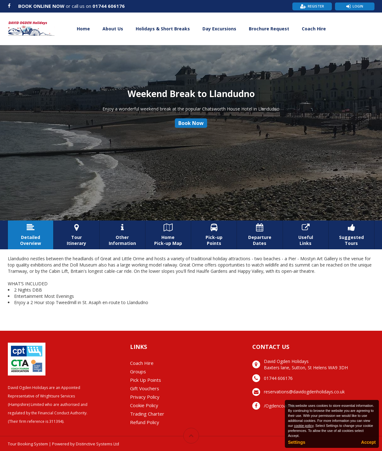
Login (358, 6)
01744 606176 (108, 6)
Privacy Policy (145, 397)
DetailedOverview (30, 235)
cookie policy (303, 426)
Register (316, 6)
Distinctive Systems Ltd (97, 444)
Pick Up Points (145, 380)
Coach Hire (314, 29)
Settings (296, 442)
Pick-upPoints (214, 235)
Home (83, 29)
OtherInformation (122, 235)
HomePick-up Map (168, 235)
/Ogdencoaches (280, 406)
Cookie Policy (144, 405)
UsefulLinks (305, 235)
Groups (138, 371)
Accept (368, 442)
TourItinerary (76, 235)
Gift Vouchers (144, 388)
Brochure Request (269, 29)
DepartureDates (259, 235)
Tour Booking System (28, 444)
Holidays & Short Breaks (163, 29)
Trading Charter (147, 414)
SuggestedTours (351, 235)
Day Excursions (219, 29)
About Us (112, 29)
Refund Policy (144, 422)
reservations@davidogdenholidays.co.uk (304, 392)
